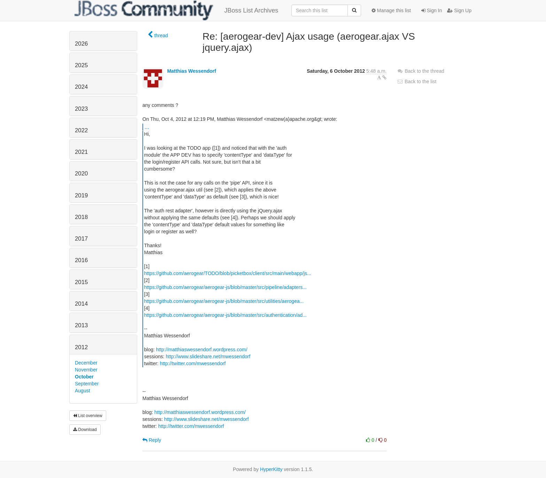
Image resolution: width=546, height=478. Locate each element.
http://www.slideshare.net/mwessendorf (208, 356)
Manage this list (391, 10)
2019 (81, 195)
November (86, 370)
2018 (81, 217)
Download (85, 429)
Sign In (431, 10)
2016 (81, 260)
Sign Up (459, 10)
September (87, 383)
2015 (81, 282)
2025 (81, 65)
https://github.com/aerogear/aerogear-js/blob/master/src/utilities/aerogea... (224, 301)
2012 (81, 347)
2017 (81, 238)
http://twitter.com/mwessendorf (193, 363)
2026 (81, 43)
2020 (81, 173)
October (84, 376)
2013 (81, 325)
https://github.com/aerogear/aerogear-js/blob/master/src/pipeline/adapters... (225, 287)
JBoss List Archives (176, 10)
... (147, 127)
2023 (81, 108)
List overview (87, 415)
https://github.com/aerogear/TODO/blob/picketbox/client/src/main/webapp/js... (227, 273)
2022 (81, 130)
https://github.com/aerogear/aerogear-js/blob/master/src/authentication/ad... (225, 315)
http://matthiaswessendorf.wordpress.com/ (201, 349)
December (86, 363)
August (82, 390)
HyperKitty (271, 469)
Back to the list (416, 81)
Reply (151, 440)
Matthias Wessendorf (191, 71)
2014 (81, 303)
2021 (81, 152)
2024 (81, 87)
